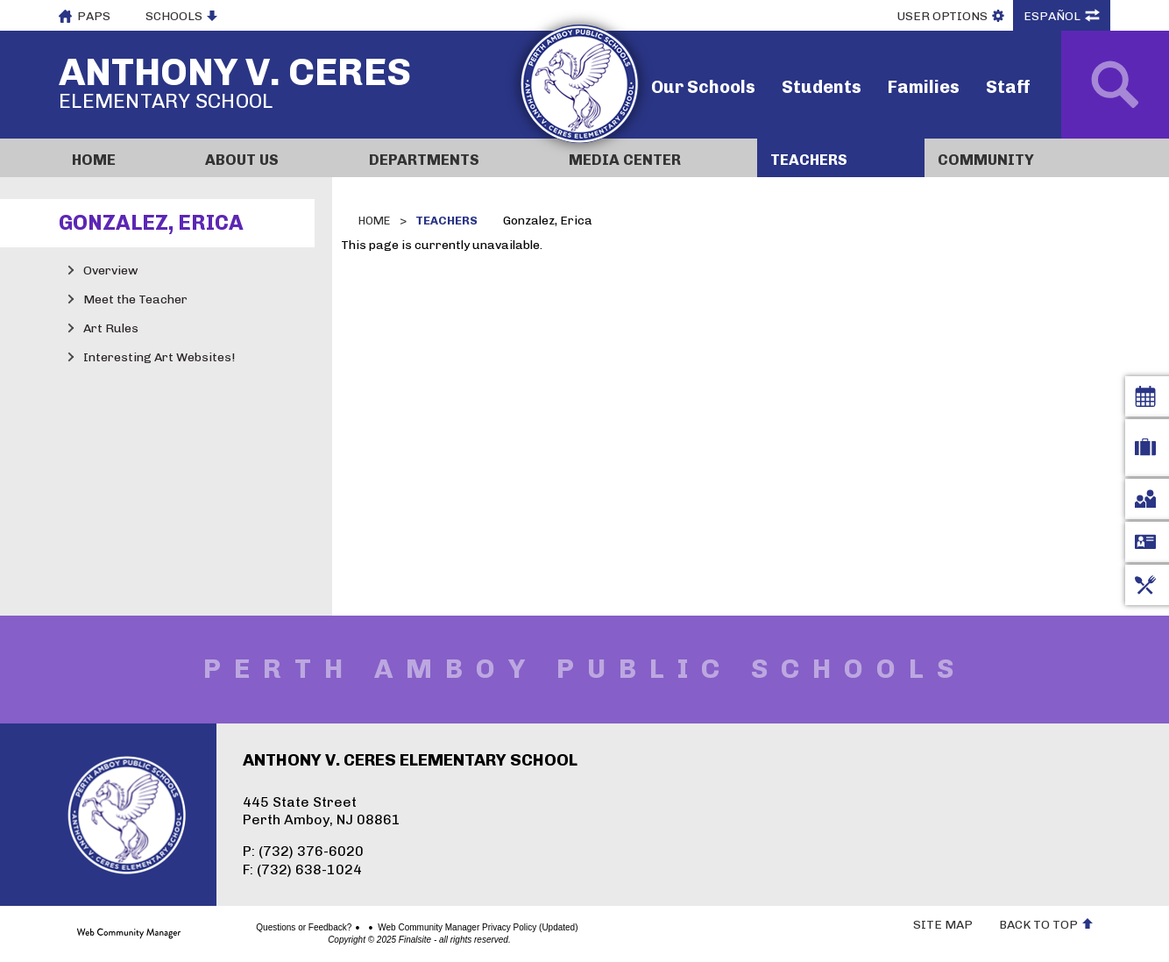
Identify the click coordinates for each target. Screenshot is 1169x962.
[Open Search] (1115, 85)
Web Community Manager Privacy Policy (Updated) (416, 927)
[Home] (125, 158)
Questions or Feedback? (242, 927)
